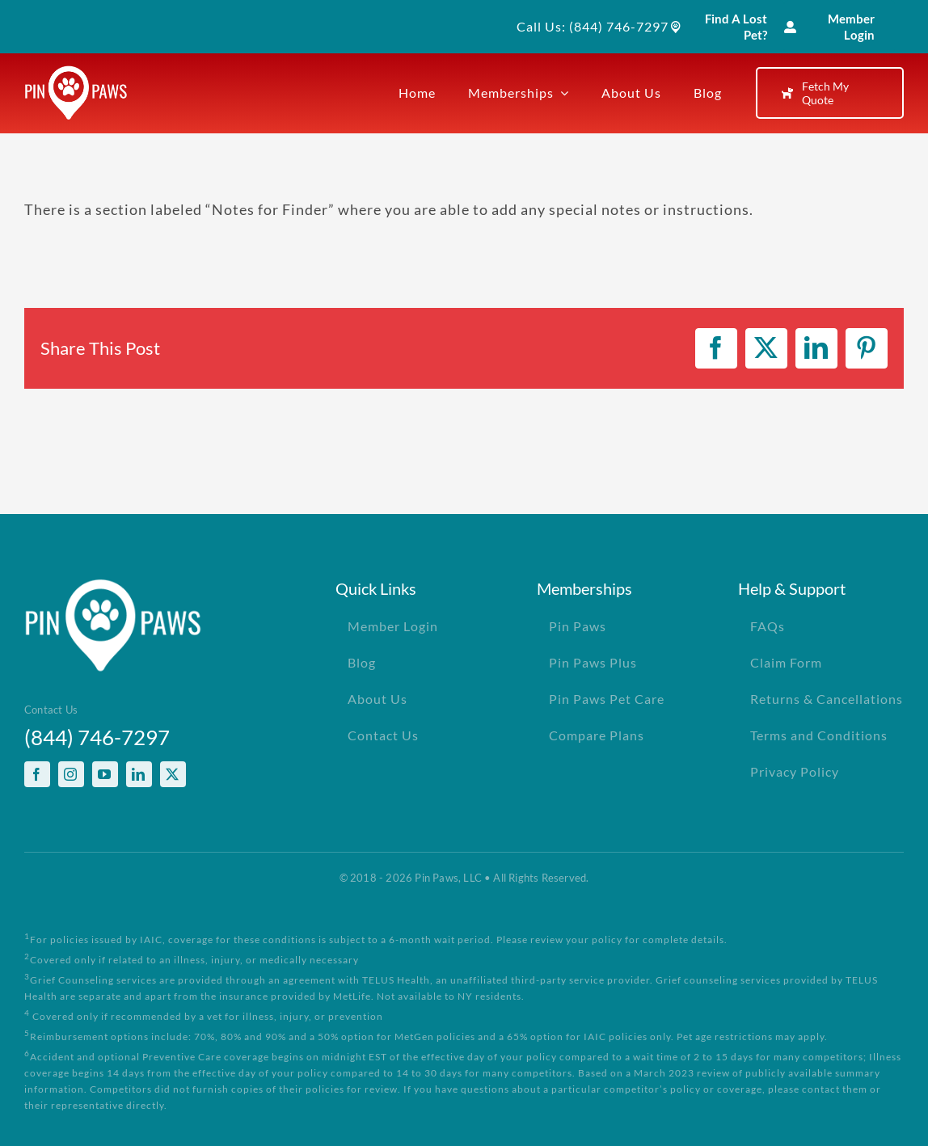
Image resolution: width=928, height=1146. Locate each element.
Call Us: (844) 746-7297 (593, 26)
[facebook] (37, 774)
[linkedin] (139, 774)
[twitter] (173, 774)
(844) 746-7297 (97, 737)
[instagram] (71, 774)
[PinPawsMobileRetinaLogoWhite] (76, 73)
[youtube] (105, 774)
